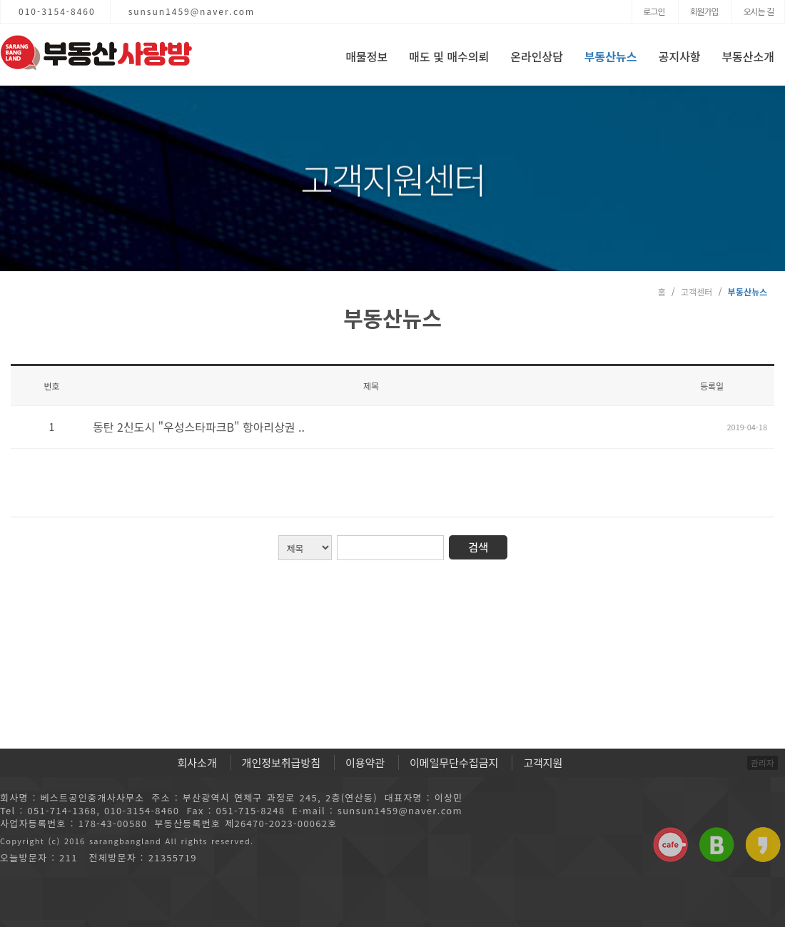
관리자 (762, 762)
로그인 (653, 11)
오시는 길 (758, 11)
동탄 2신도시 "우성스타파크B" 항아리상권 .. (199, 426)
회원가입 (703, 11)
